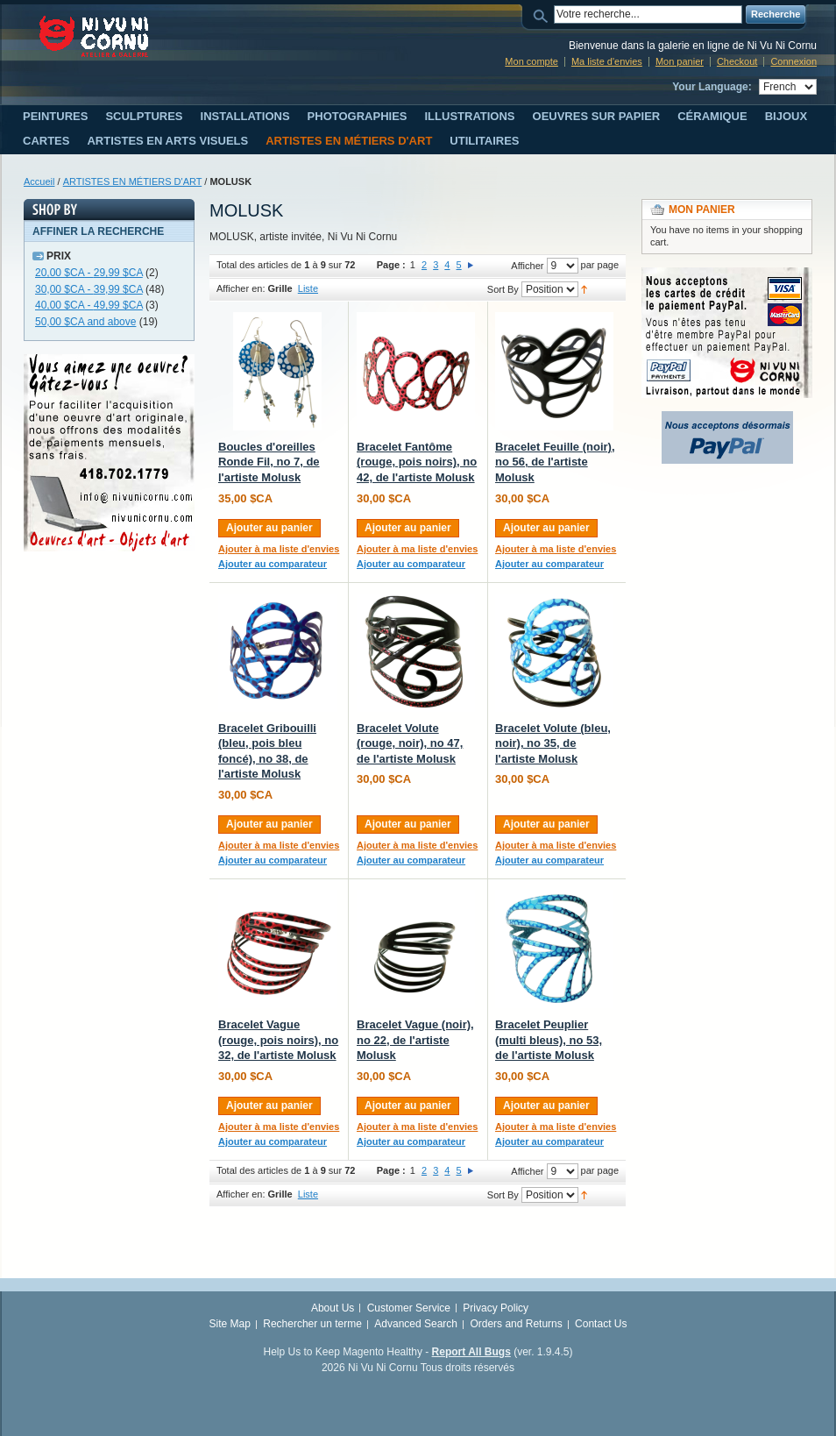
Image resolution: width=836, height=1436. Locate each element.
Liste (308, 288)
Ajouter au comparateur (272, 563)
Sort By (503, 289)
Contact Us (601, 1324)
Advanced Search (415, 1324)
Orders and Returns (516, 1324)
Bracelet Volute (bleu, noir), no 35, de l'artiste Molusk (553, 743)
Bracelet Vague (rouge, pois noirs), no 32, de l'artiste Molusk (278, 1040)
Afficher (527, 265)
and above (85, 322)
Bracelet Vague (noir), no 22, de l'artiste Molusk (415, 1040)
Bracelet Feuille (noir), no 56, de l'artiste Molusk (555, 462)
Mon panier (679, 61)
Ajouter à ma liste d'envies (278, 549)
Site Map (230, 1324)
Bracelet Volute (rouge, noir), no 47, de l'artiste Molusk (410, 743)
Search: (543, 14)
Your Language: (711, 87)
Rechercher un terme (312, 1324)
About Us (332, 1308)
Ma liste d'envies (606, 61)
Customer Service (408, 1308)
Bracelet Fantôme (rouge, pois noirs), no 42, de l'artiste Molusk (417, 462)
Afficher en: (240, 288)
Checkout (737, 61)
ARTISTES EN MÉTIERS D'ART (132, 181)
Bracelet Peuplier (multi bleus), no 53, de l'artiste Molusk (548, 1040)
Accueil (39, 181)
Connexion (793, 61)
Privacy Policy (495, 1308)
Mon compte (531, 61)
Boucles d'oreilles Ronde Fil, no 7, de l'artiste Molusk (269, 462)
